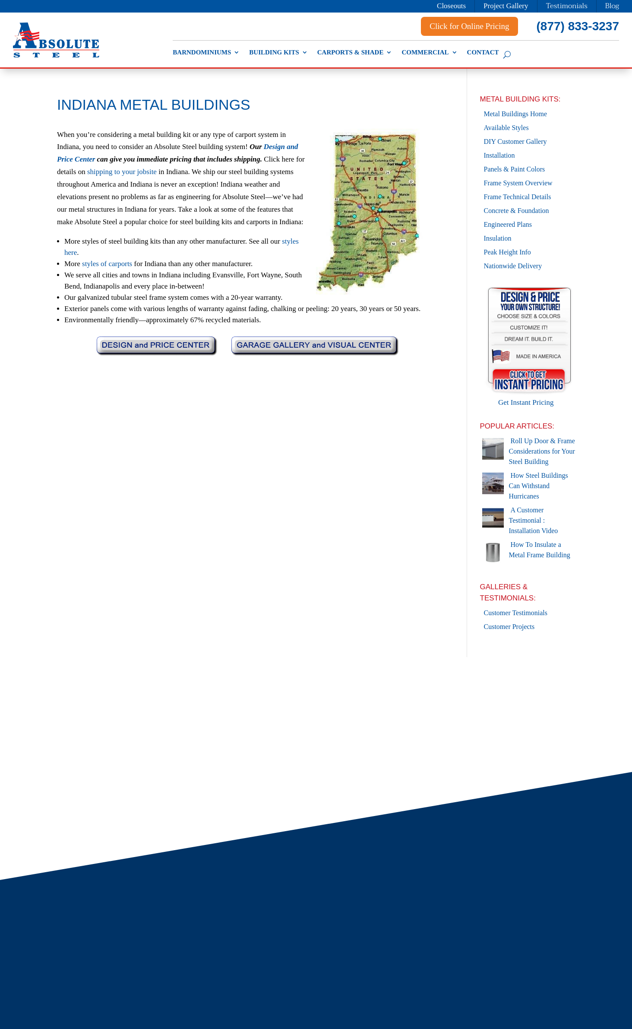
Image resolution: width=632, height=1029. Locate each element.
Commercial (425, 52)
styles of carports (107, 264)
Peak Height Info (507, 252)
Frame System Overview (518, 183)
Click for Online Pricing (469, 26)
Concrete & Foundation (516, 210)
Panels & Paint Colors (514, 169)
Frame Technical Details (517, 196)
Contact (483, 52)
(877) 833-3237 (578, 26)
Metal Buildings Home (515, 114)
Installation (499, 155)
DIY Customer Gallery (515, 141)
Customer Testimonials (515, 612)
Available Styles (506, 127)
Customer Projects (509, 626)
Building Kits (274, 52)
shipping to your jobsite (122, 172)
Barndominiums (202, 52)
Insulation (498, 238)
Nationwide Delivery (513, 266)
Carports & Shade (350, 52)
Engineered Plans (508, 224)
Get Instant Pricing (529, 397)
